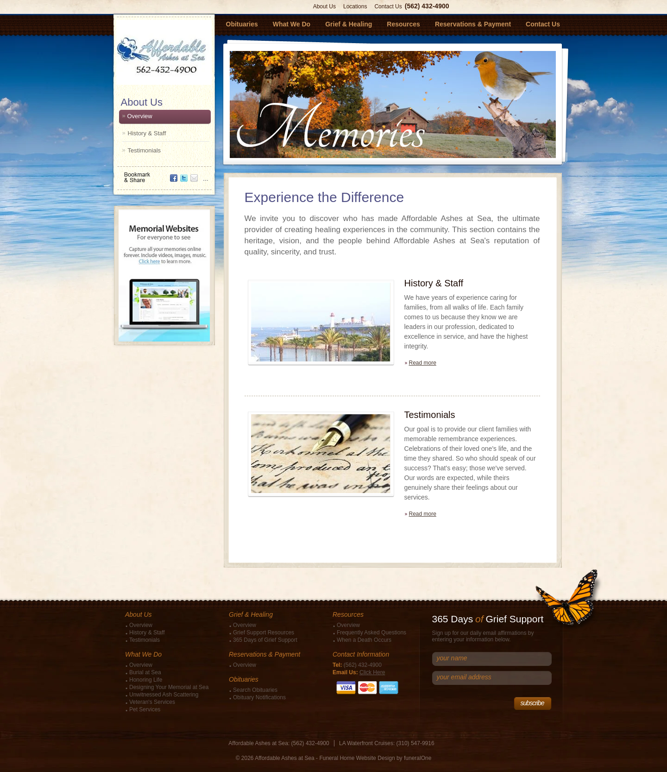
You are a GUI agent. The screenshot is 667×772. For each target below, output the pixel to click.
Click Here (372, 672)
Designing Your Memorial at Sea (168, 687)
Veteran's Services (152, 702)
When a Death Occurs (364, 640)
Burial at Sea (145, 672)
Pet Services (144, 709)
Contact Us (388, 6)
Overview (139, 116)
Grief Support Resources (263, 632)
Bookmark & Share (163, 174)
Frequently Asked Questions (371, 632)
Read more (422, 363)
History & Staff (147, 133)
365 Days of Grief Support (265, 640)
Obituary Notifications (259, 697)
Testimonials (144, 150)
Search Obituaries (255, 690)
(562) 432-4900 (427, 6)
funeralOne (417, 758)
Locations (355, 6)
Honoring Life (145, 680)
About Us (324, 6)
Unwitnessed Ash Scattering (163, 694)
